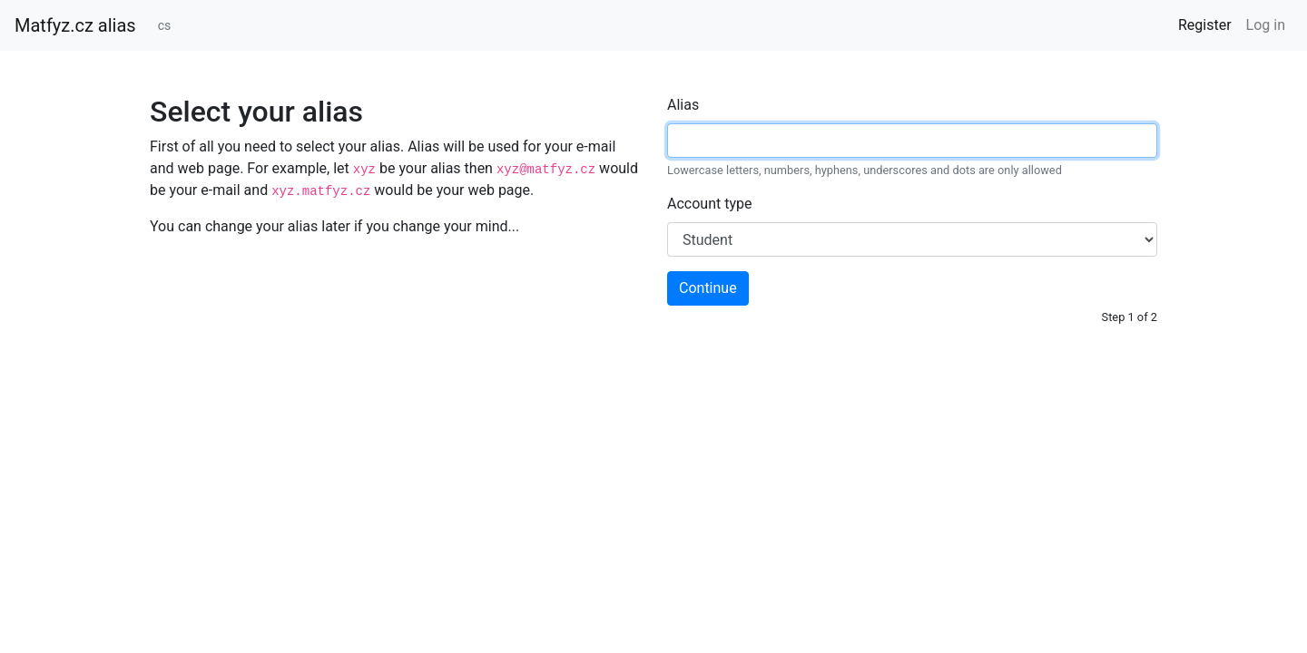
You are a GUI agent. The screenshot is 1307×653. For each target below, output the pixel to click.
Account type (709, 203)
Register (1205, 25)
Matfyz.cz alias (75, 25)
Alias (683, 104)
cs (165, 25)
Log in (1265, 25)
